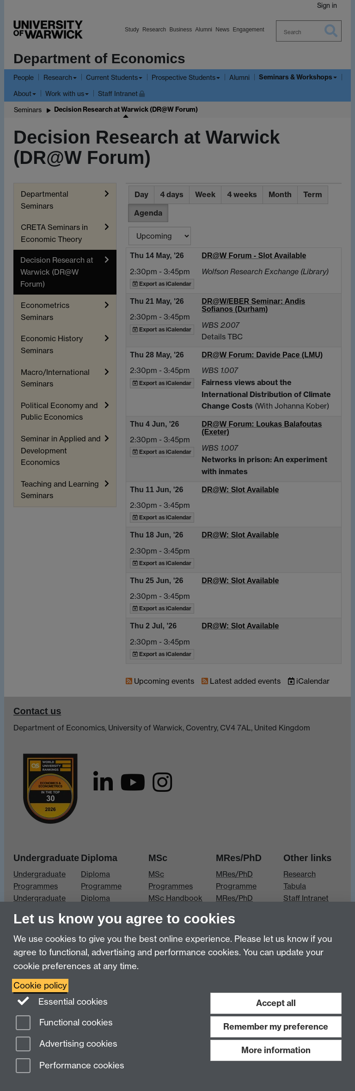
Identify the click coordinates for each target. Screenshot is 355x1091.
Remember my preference (275, 1026)
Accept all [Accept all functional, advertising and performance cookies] (276, 1003)
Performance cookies (70, 1066)
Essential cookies (62, 1001)
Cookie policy (40, 985)
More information (276, 1050)
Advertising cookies (66, 1044)
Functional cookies (64, 1023)
